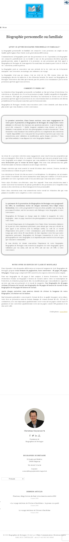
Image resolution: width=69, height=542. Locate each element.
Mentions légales (60, 535)
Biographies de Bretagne (18, 535)
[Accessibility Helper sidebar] (66, 2)
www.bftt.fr (64, 312)
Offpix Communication (44, 535)
